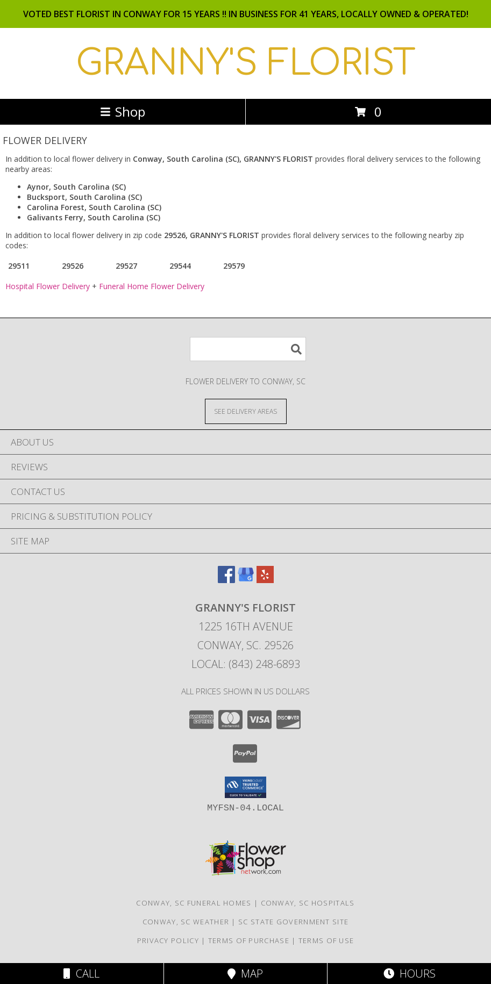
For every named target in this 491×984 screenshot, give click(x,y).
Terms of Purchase (248, 940)
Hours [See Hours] (409, 973)
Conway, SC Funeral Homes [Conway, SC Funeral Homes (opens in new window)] (193, 903)
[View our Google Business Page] (245, 579)
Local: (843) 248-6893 (245, 664)
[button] (245, 787)
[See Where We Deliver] (246, 411)
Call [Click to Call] (81, 973)
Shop (122, 111)
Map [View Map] (245, 973)
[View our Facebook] (226, 579)
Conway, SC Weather (186, 921)
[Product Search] (248, 349)
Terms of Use (326, 940)
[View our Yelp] (265, 579)
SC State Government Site (293, 921)
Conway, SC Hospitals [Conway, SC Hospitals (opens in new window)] (308, 903)
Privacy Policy (168, 940)
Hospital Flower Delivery (47, 286)
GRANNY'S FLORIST (246, 63)
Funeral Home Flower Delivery (151, 286)
